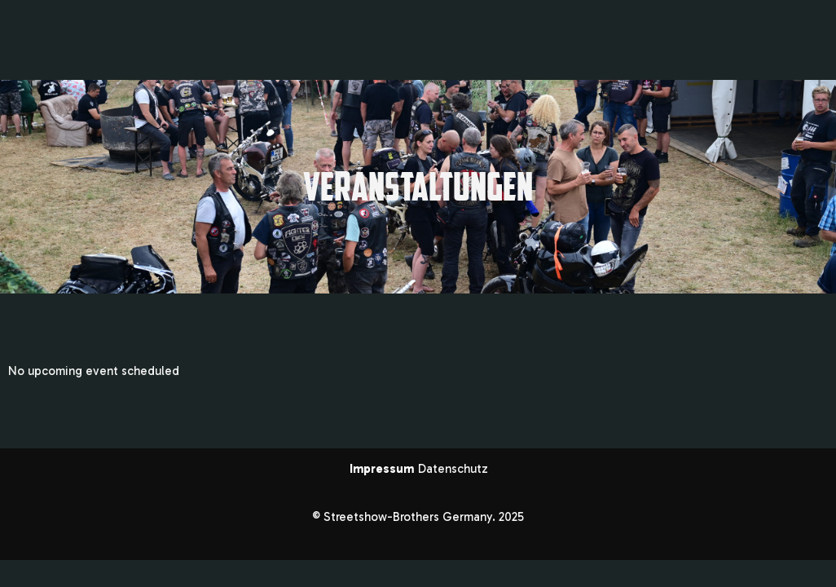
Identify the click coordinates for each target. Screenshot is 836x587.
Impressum (383, 468)
